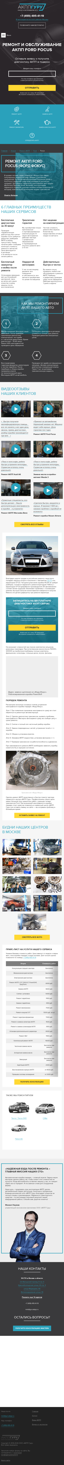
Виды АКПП (36, 1420)
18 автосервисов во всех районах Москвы (32, 20)
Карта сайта (5, 1460)
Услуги (34, 1416)
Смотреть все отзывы (32, 524)
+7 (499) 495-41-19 (32, 16)
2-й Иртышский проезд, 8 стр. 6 (32, 1282)
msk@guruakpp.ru (32, 1309)
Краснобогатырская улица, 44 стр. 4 (32, 1285)
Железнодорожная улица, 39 (32, 1292)
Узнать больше (11, 195)
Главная (35, 1411)
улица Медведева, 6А (32, 1289)
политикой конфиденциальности (11, 1454)
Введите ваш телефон (32, 68)
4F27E (49, 581)
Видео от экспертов (39, 1425)
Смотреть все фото (32, 937)
